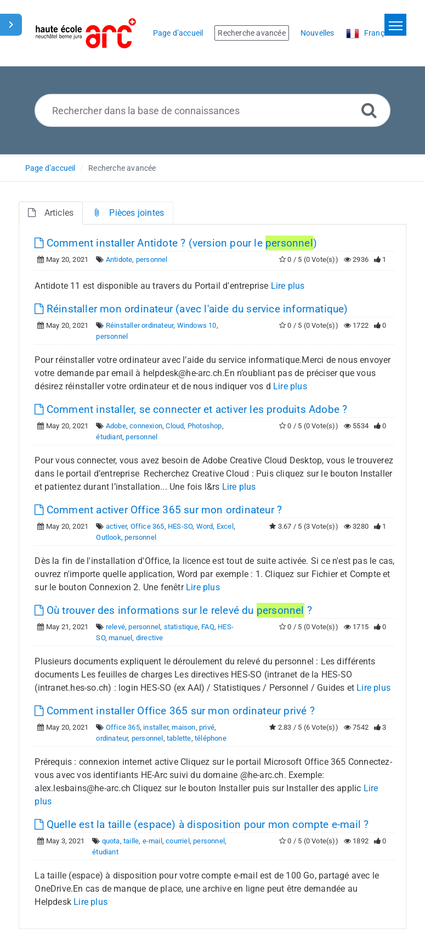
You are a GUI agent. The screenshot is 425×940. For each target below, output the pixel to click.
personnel (152, 259)
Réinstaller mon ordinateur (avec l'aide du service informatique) (191, 309)
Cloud (175, 426)
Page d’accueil (50, 168)
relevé (115, 627)
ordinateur (112, 738)
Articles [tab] (50, 213)
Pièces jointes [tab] (128, 213)
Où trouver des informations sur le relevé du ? (173, 610)
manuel (120, 638)
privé (206, 727)
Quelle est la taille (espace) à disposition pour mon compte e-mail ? (202, 824)
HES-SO (180, 526)
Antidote (119, 259)
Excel (225, 526)
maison (183, 727)
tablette (179, 738)
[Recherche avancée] (369, 110)
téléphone (210, 738)
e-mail (152, 841)
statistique (181, 627)
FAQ (207, 627)
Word (204, 526)
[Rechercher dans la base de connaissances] (212, 110)
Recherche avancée (122, 168)
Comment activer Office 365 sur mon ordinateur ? (158, 509)
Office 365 (148, 526)
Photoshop (205, 426)
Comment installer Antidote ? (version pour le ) (176, 243)
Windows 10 (197, 325)
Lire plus (288, 286)
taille (131, 841)
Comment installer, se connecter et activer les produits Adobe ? (191, 409)
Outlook (108, 537)
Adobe (116, 426)
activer (116, 526)
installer (155, 727)
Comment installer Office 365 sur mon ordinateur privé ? (174, 710)
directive (149, 638)
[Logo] (86, 33)
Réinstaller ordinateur (139, 325)
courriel (178, 841)
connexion (145, 426)
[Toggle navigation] (395, 25)
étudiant (109, 437)
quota (111, 841)
